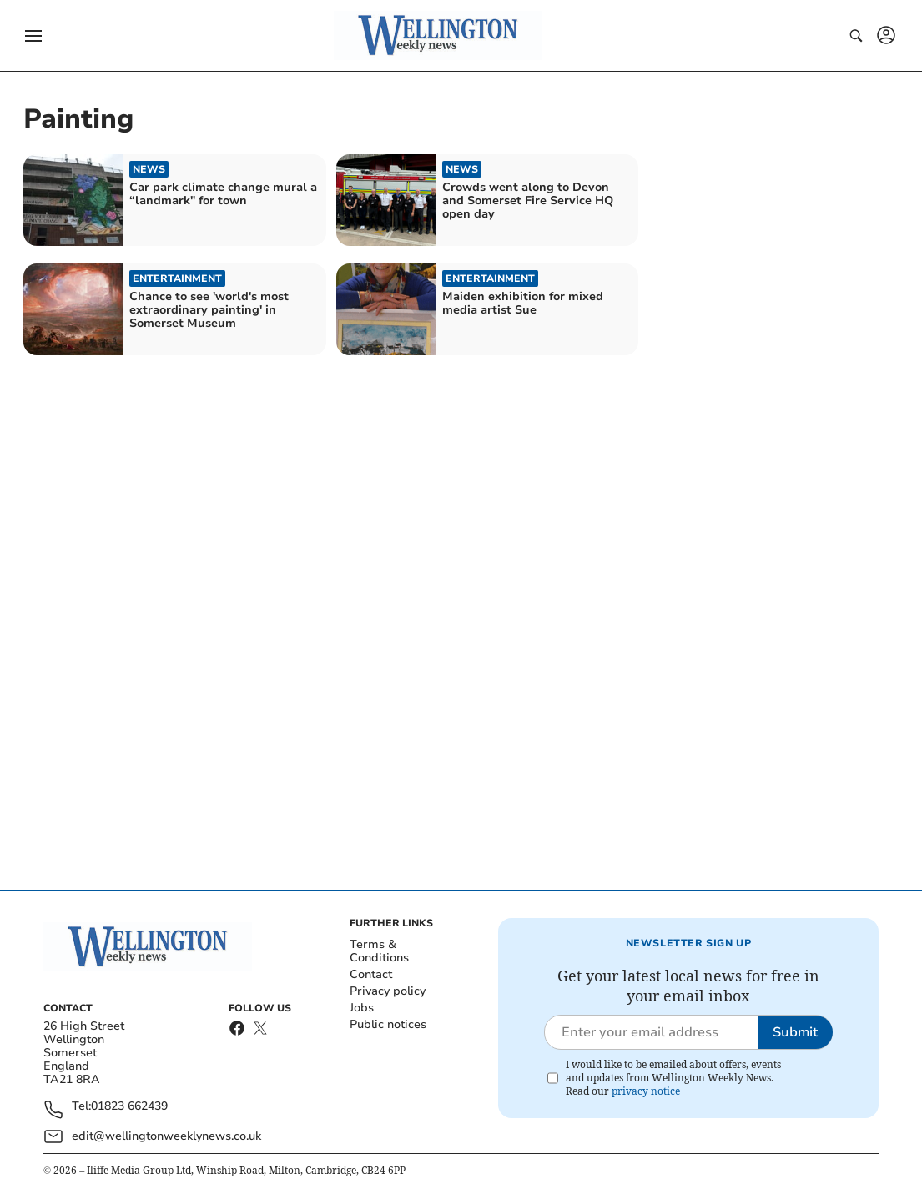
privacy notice (646, 1091)
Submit (795, 1032)
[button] (33, 36)
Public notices (388, 1024)
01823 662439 (129, 1107)
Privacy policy (388, 991)
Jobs (362, 1008)
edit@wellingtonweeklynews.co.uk (166, 1136)
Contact (371, 974)
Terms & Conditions (379, 951)
